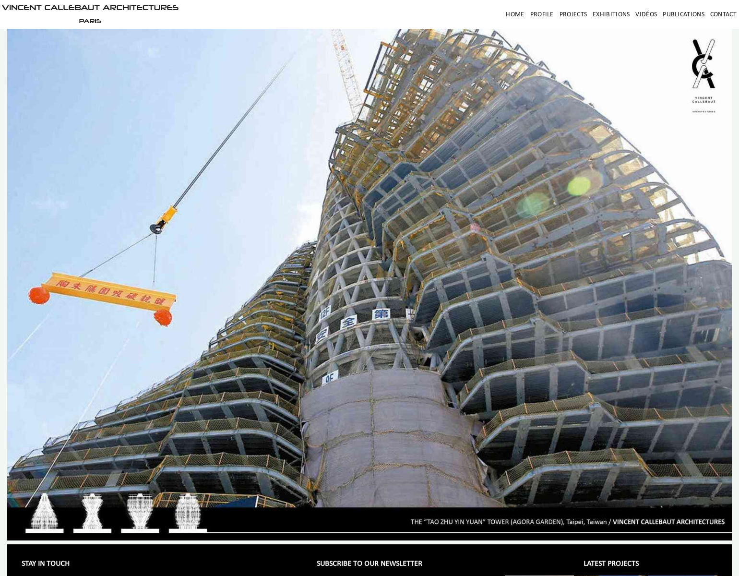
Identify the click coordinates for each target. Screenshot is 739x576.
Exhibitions (611, 14)
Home (515, 14)
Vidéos (646, 14)
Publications (683, 14)
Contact (723, 14)
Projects (573, 14)
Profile (542, 14)
